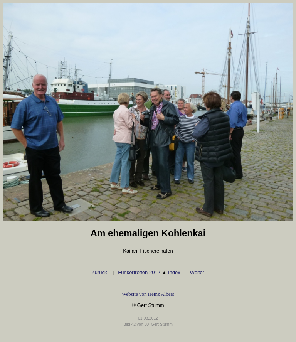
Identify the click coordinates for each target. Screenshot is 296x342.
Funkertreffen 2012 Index (149, 272)
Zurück (100, 272)
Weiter (197, 272)
